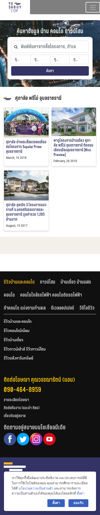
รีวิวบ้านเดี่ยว (13, 340)
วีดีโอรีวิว (87, 307)
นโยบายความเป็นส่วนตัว (36, 488)
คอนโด (9, 294)
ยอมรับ (78, 503)
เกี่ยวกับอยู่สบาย (15, 416)
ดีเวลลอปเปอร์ (62, 307)
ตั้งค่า (80, 493)
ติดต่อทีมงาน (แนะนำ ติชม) (21, 408)
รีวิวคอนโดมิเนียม (17, 331)
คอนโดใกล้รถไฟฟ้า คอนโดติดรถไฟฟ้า (51, 294)
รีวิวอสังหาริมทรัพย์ (18, 358)
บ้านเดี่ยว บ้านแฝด (76, 281)
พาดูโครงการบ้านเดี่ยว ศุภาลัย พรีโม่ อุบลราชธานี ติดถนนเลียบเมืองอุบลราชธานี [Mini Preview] (73, 148)
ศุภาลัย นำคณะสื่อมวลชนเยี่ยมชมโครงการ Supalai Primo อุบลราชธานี (26, 146)
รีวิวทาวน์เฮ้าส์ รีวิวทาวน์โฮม (25, 349)
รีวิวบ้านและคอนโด (19, 281)
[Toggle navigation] (93, 7)
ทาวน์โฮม (47, 281)
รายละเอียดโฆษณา (16, 400)
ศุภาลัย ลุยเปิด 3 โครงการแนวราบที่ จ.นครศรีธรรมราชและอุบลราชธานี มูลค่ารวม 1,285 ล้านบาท (26, 212)
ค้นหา (50, 71)
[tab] (22, 282)
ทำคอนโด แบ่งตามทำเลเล (25, 307)
